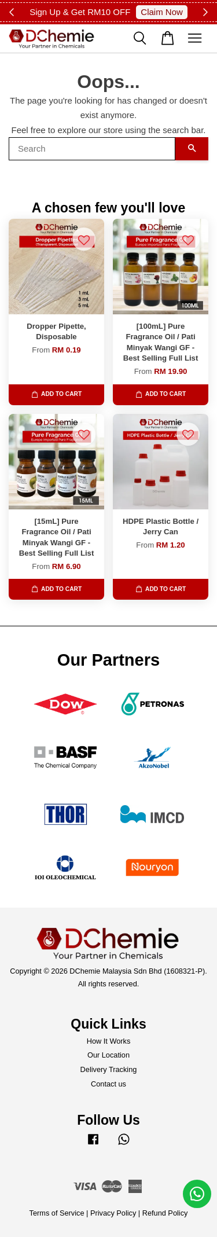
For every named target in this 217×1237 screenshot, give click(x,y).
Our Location (108, 1055)
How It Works (109, 1041)
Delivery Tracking (108, 1069)
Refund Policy (165, 1213)
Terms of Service (57, 1213)
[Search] (92, 148)
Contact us (108, 1084)
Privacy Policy (113, 1213)
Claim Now (162, 12)
